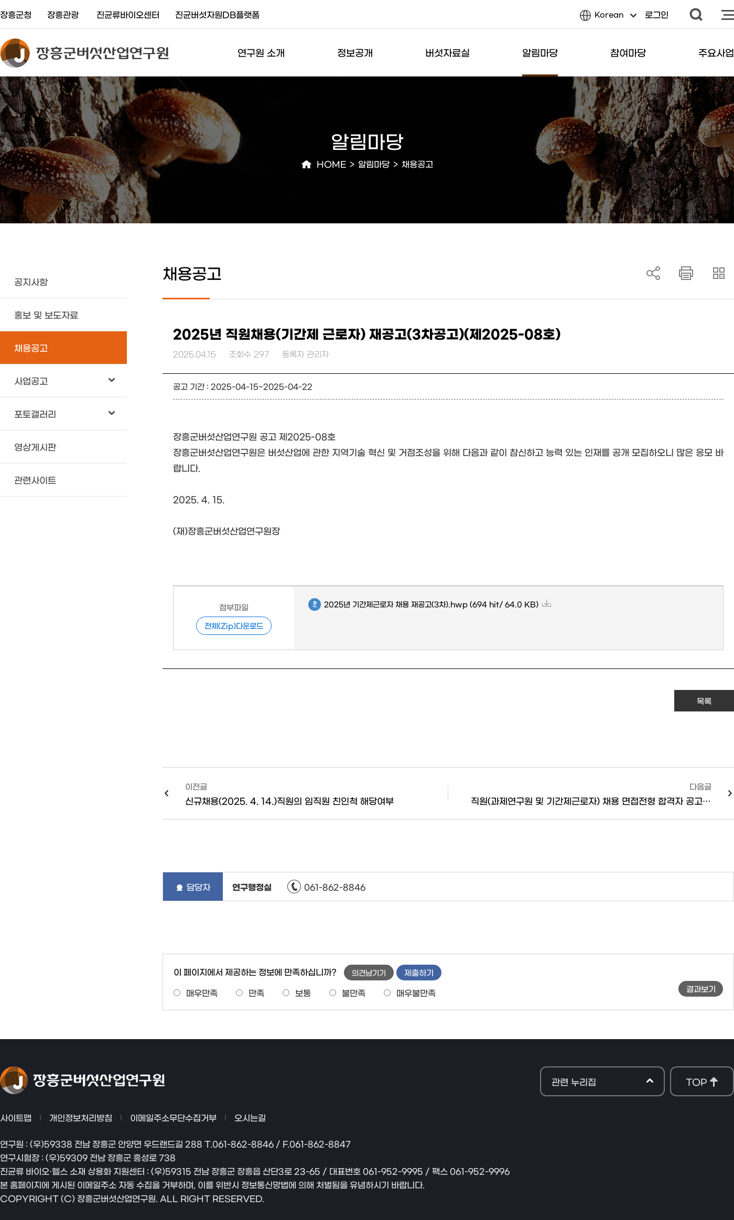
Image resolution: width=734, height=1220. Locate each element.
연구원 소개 (261, 52)
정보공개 (355, 52)
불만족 (353, 992)
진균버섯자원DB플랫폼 (217, 14)
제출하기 (419, 972)
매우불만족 (416, 992)
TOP (696, 1081)
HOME (331, 163)
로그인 (656, 14)
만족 (256, 992)
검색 (696, 14)
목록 (704, 701)
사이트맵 (727, 14)
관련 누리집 (602, 1082)
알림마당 (540, 52)
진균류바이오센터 (127, 14)
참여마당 (628, 52)
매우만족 (202, 992)
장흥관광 (63, 14)
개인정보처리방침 (80, 1117)
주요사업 (716, 52)
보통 (303, 992)
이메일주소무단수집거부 (173, 1117)
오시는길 (250, 1117)
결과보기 (701, 988)
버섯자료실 (447, 52)
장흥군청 (15, 14)
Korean (608, 17)
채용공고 (417, 163)
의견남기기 (369, 972)
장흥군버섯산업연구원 (84, 53)
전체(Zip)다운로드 (233, 625)
